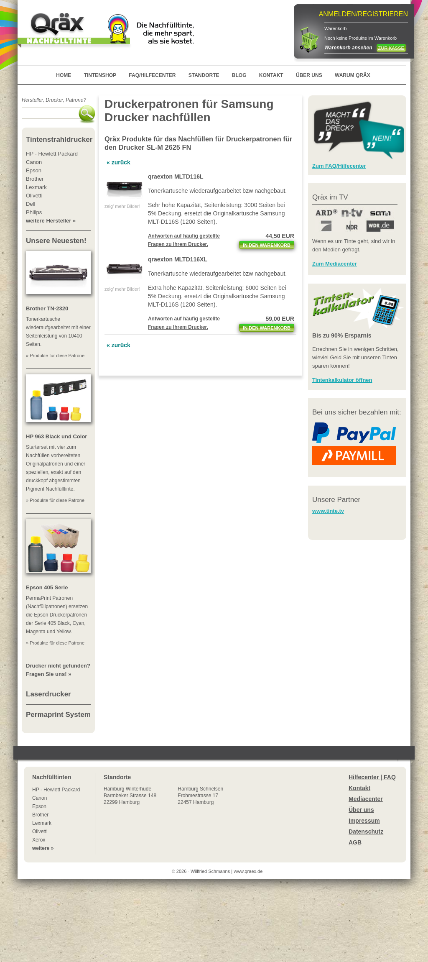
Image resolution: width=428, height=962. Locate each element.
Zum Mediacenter (334, 264)
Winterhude (130, 795)
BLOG (239, 75)
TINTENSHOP (100, 75)
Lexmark (41, 823)
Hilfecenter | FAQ (372, 777)
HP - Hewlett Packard (56, 790)
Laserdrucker (48, 694)
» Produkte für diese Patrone (55, 355)
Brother (40, 815)
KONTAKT (271, 75)
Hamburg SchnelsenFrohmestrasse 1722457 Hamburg (200, 795)
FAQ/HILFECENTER (152, 75)
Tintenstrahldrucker (59, 139)
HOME (63, 75)
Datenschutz (366, 831)
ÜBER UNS (309, 75)
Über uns (361, 809)
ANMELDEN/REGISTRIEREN (363, 14)
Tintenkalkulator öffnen (342, 380)
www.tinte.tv (328, 511)
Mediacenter (366, 799)
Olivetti (40, 831)
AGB (355, 842)
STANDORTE (204, 75)
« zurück (118, 162)
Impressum (364, 820)
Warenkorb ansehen (348, 48)
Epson (39, 806)
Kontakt (359, 788)
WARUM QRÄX (352, 75)
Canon (39, 798)
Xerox (38, 840)
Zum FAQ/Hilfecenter (339, 166)
